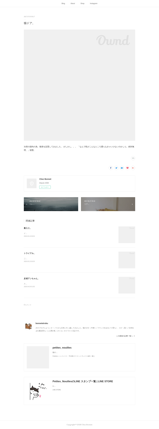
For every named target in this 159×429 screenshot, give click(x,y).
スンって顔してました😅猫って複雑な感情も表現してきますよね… (49, 284)
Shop (82, 3)
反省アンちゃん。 (31, 278)
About (73, 3)
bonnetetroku (42, 323)
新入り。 (28, 228)
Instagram (93, 3)
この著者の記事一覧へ (125, 336)
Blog (63, 3)
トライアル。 (30, 253)
